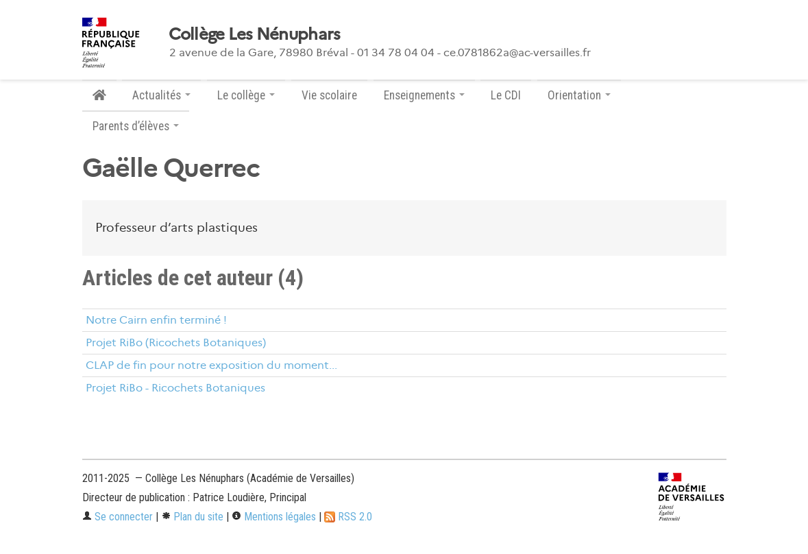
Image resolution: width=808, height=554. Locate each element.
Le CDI (506, 95)
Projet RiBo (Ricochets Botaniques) (176, 342)
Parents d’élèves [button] (136, 126)
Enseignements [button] (424, 95)
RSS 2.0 (348, 516)
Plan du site (192, 516)
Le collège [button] (246, 95)
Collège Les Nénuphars (255, 34)
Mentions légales (274, 516)
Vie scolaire (329, 95)
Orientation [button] (579, 95)
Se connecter (117, 516)
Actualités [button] (161, 95)
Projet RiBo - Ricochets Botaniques (175, 387)
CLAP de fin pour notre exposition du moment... (211, 365)
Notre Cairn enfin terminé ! (156, 319)
